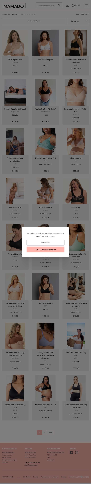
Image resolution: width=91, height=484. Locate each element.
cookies (48, 233)
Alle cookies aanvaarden (45, 249)
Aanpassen (45, 242)
